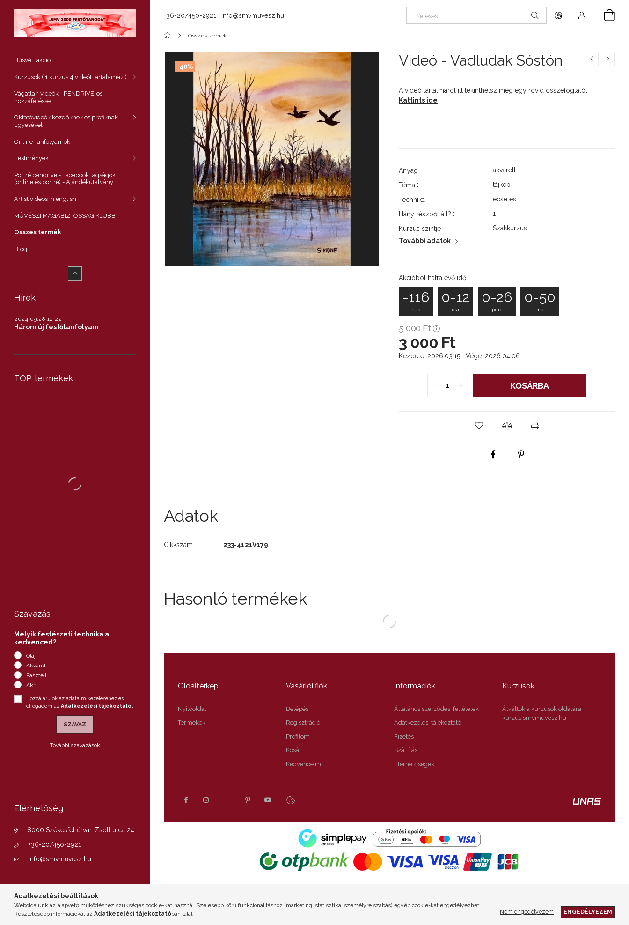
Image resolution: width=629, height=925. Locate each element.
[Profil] (581, 15)
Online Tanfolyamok (42, 141)
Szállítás (405, 750)
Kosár (293, 750)
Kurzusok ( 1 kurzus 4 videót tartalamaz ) (70, 77)
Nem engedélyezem (527, 911)
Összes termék (37, 232)
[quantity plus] (460, 385)
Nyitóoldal (192, 708)
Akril (32, 685)
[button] (478, 426)
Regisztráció (303, 722)
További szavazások (75, 745)
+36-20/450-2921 (55, 844)
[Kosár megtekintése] (604, 15)
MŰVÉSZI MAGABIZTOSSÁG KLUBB (65, 215)
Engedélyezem (587, 911)
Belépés (297, 708)
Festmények (31, 158)
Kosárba (529, 386)
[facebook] (492, 454)
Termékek (191, 722)
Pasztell (36, 675)
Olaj (31, 655)
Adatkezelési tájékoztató (427, 722)
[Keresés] (476, 15)
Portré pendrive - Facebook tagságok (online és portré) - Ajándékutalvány (65, 178)
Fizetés (404, 736)
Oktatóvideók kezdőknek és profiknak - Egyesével (68, 121)
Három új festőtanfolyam (56, 327)
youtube (268, 800)
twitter (227, 800)
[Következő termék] (608, 59)
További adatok (425, 240)
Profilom (298, 736)
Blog (20, 248)
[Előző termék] (592, 59)
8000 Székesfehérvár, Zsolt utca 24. (81, 830)
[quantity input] (447, 385)
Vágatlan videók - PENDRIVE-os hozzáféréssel (58, 97)
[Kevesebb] (75, 273)
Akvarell (36, 665)
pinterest (248, 800)
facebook (186, 800)
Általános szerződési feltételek (436, 708)
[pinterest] (521, 454)
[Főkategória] (169, 35)
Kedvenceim (303, 764)
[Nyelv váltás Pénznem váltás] (558, 15)
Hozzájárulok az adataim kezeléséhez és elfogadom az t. (80, 703)
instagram (206, 800)
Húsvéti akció (32, 60)
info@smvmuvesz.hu (60, 859)
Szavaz (75, 724)
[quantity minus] (435, 385)
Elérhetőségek (414, 764)
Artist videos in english (45, 198)
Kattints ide (418, 100)
